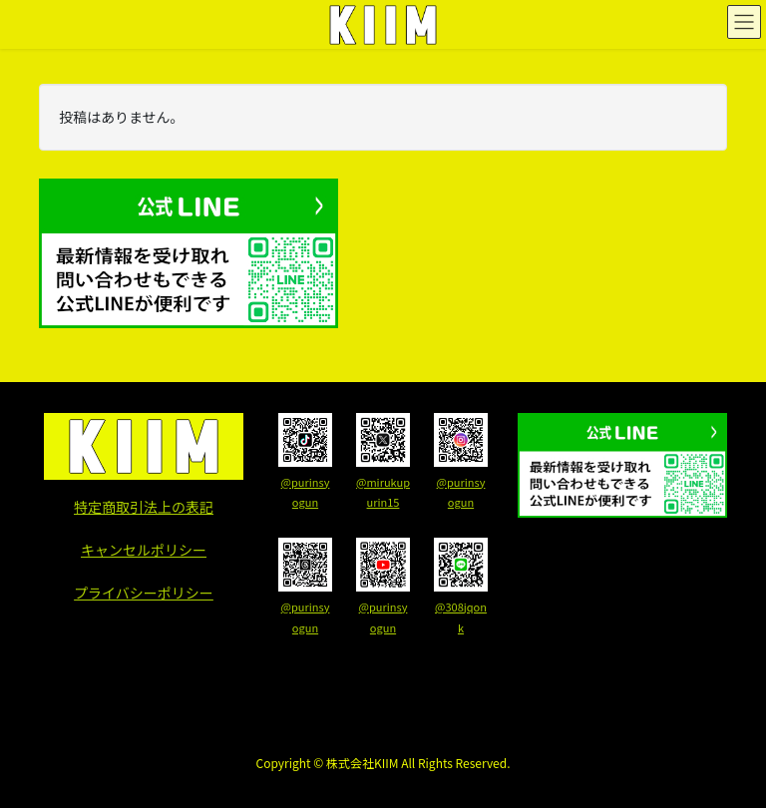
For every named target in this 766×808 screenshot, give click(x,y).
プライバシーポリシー (143, 593)
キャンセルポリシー (143, 550)
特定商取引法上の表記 (143, 507)
